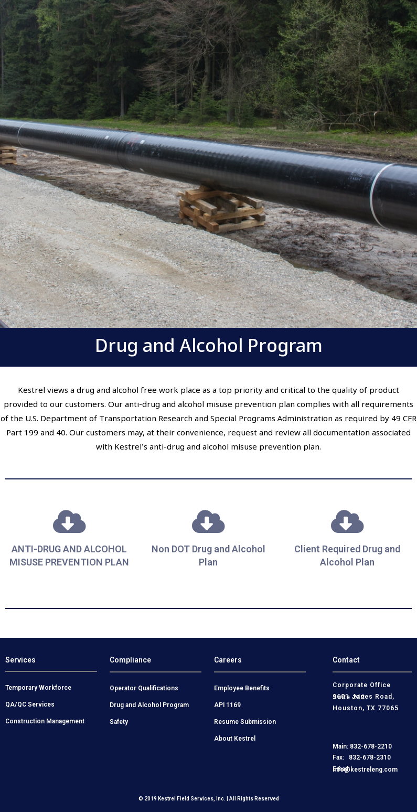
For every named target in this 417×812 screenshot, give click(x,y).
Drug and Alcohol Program (149, 705)
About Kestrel (234, 738)
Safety (119, 721)
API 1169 (227, 705)
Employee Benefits (242, 688)
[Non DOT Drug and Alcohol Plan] (208, 521)
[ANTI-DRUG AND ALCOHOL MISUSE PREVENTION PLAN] (69, 521)
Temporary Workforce (38, 687)
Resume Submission (245, 721)
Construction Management (44, 721)
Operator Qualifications (144, 688)
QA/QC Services (30, 704)
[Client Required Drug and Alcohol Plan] (347, 521)
